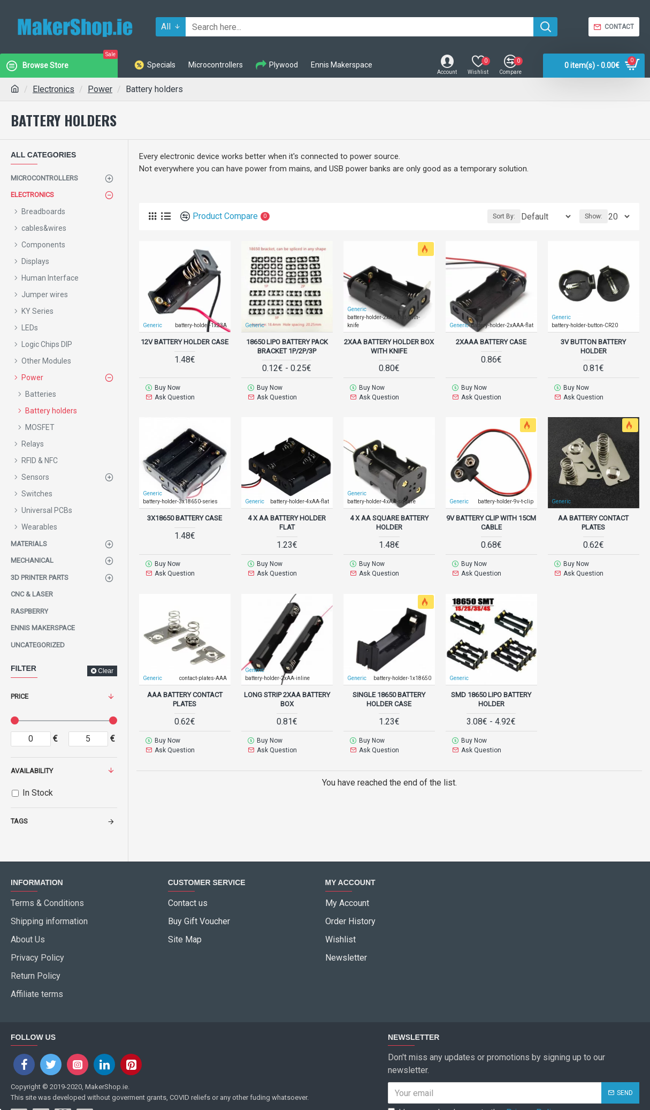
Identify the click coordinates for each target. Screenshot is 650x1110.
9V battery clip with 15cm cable (491, 518)
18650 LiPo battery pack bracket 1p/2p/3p (287, 345)
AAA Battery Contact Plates (185, 691)
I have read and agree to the (474, 1080)
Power (100, 89)
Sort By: (497, 216)
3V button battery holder (593, 345)
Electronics (53, 89)
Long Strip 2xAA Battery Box (287, 691)
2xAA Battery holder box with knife (389, 345)
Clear (105, 671)
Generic (357, 309)
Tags (19, 821)
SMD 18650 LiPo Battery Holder (491, 691)
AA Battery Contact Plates (593, 518)
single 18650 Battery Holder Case (389, 691)
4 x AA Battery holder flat (287, 518)
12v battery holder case (184, 341)
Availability (32, 771)
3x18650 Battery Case (184, 514)
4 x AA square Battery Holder (389, 518)
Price (19, 696)
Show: (597, 216)
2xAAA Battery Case (491, 341)
